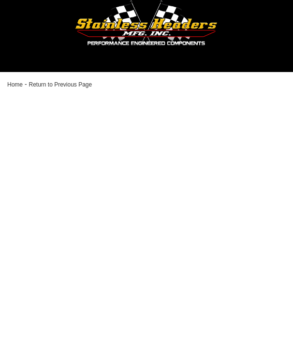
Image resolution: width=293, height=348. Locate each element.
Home (15, 84)
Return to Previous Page (60, 84)
